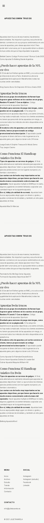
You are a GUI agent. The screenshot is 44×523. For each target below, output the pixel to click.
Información (9, 488)
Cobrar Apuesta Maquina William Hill (14, 362)
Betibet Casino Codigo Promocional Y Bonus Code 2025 (22, 56)
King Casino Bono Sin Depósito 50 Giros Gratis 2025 (20, 87)
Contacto (7, 491)
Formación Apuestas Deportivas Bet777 (15, 277)
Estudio (7, 482)
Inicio (6, 476)
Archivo (7, 479)
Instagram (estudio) (31, 479)
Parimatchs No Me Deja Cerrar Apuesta (15, 274)
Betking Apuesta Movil (8, 421)
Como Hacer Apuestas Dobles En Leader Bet (17, 359)
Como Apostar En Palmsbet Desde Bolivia (16, 357)
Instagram (27, 476)
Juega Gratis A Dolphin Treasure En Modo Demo (19, 145)
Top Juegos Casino (7, 147)
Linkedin (26, 485)
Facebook (27, 482)
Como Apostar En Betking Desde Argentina (16, 59)
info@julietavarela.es (12, 509)
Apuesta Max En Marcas (9, 206)
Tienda (6, 485)
